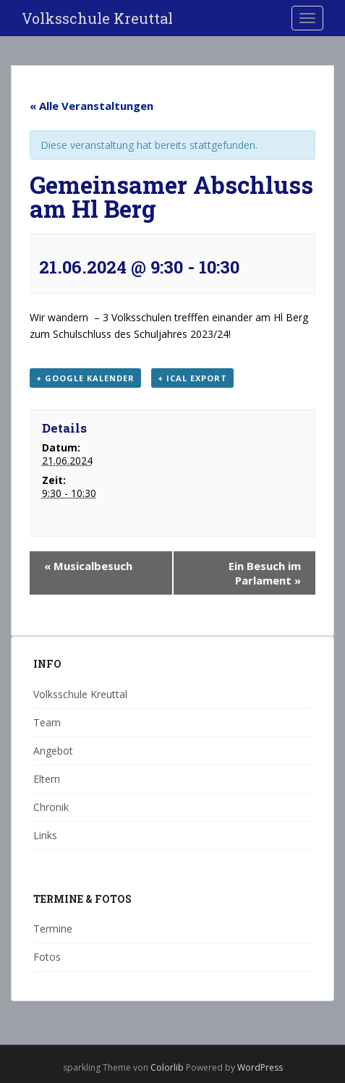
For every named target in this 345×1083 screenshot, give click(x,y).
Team (47, 722)
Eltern (46, 779)
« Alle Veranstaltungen (91, 105)
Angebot (53, 750)
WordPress (260, 1067)
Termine (52, 928)
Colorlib (167, 1067)
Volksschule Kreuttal (97, 18)
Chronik (51, 807)
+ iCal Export (192, 378)
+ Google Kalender (85, 378)
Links (45, 835)
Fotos (47, 957)
